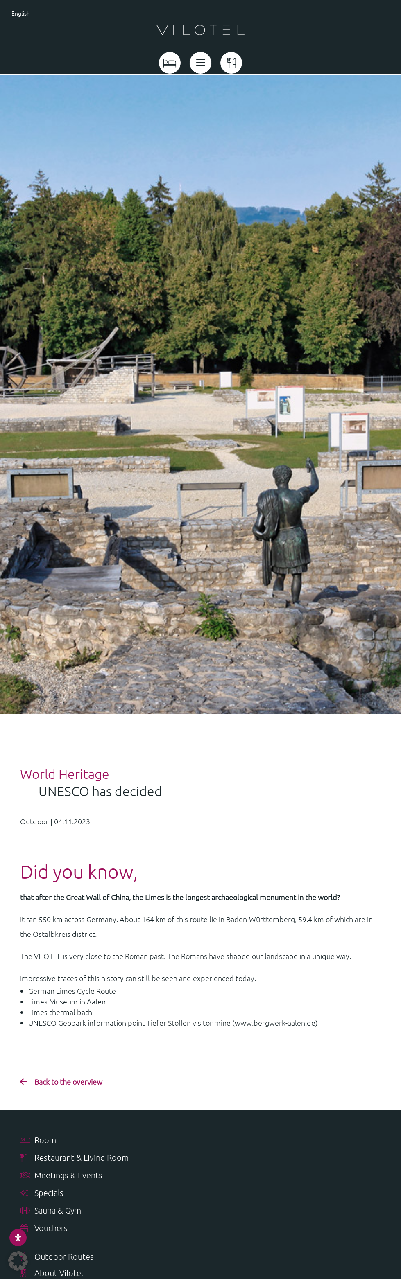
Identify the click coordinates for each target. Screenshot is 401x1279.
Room (38, 1140)
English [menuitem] (20, 13)
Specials (41, 1193)
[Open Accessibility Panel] (18, 1237)
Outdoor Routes (57, 1257)
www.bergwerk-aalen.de (275, 1022)
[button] (18, 1261)
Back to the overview (68, 1081)
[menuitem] (39, 12)
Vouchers (44, 1228)
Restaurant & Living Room (74, 1158)
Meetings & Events (61, 1175)
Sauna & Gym (50, 1211)
